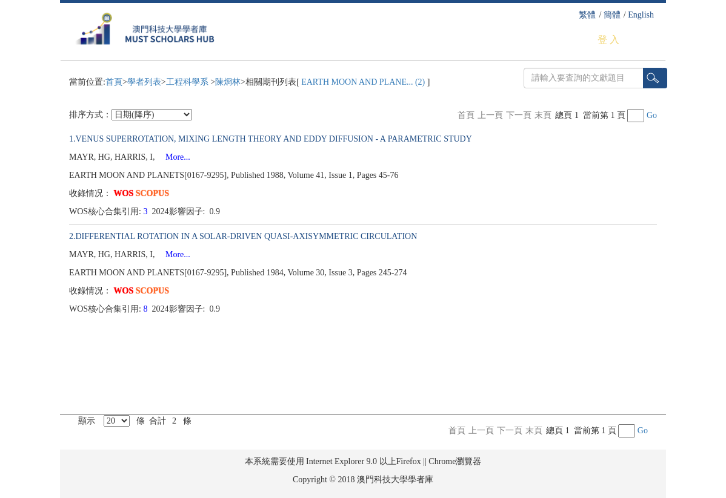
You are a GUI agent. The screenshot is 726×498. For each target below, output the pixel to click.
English (641, 14)
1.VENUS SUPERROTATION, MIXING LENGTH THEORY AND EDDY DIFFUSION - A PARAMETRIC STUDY (270, 138)
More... (173, 157)
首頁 (113, 82)
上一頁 (490, 115)
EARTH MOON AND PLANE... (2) (363, 82)
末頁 (543, 115)
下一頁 (518, 115)
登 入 (608, 39)
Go (652, 115)
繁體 (587, 14)
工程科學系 (188, 82)
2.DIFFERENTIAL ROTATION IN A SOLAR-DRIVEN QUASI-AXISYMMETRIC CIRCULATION (243, 236)
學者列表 (144, 82)
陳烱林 (228, 82)
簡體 (612, 14)
